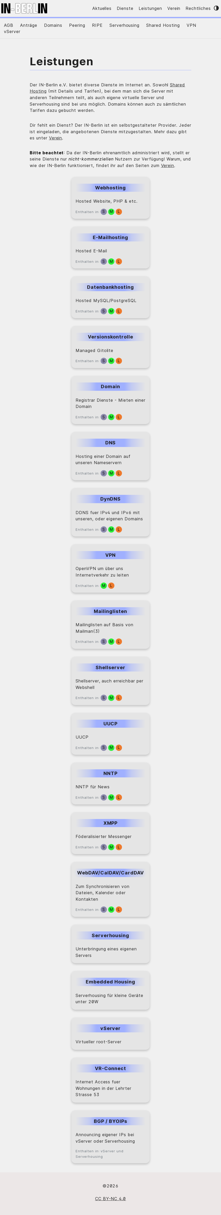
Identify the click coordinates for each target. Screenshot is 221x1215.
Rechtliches (198, 8)
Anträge (28, 25)
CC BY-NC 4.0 (110, 1198)
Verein (174, 8)
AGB (8, 25)
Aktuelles (102, 8)
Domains (53, 25)
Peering (77, 25)
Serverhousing (124, 25)
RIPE (97, 25)
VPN (191, 25)
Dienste (125, 8)
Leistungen (150, 8)
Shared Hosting (163, 25)
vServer (12, 31)
